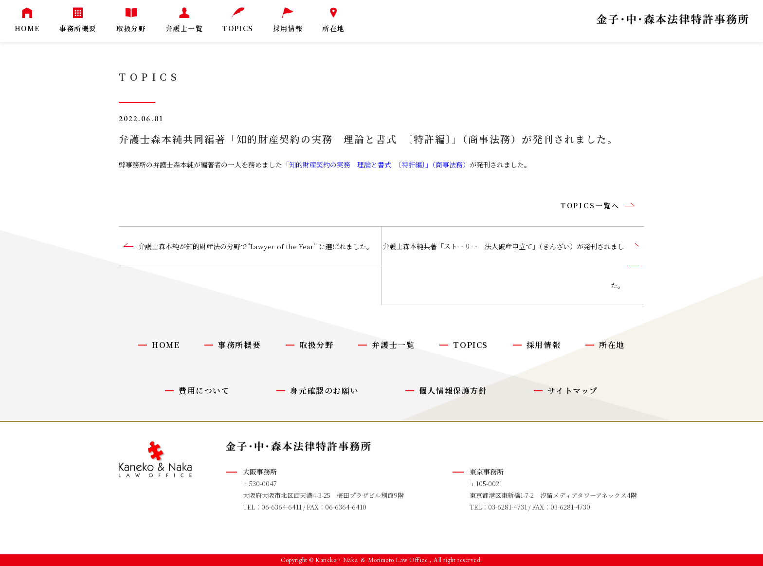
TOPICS (470, 344)
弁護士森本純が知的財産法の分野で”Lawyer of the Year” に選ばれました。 (255, 246)
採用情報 (544, 344)
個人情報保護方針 (453, 390)
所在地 (612, 344)
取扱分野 (316, 344)
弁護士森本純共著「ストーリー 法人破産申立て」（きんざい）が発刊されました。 (503, 265)
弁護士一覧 (393, 344)
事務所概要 (239, 344)
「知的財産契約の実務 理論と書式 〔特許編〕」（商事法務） (376, 164)
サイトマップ (572, 390)
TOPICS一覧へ (590, 205)
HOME (166, 344)
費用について (204, 390)
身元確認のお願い (324, 390)
